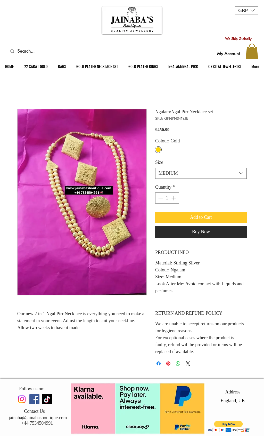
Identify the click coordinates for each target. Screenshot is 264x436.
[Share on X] (188, 363)
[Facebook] (34, 399)
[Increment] (174, 198)
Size (159, 162)
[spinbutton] (167, 198)
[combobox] (201, 173)
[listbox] (246, 10)
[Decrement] (160, 198)
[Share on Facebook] (158, 363)
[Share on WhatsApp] (178, 363)
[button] (246, 10)
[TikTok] (47, 399)
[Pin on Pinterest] (168, 363)
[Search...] (35, 51)
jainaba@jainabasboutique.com (38, 417)
